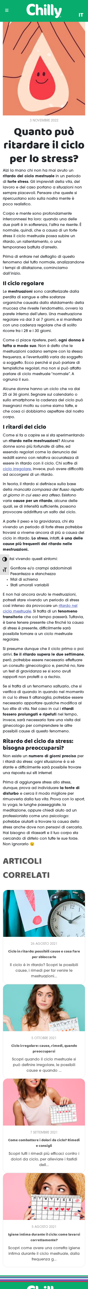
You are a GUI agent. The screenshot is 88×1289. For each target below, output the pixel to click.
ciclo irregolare (17, 469)
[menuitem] (81, 15)
